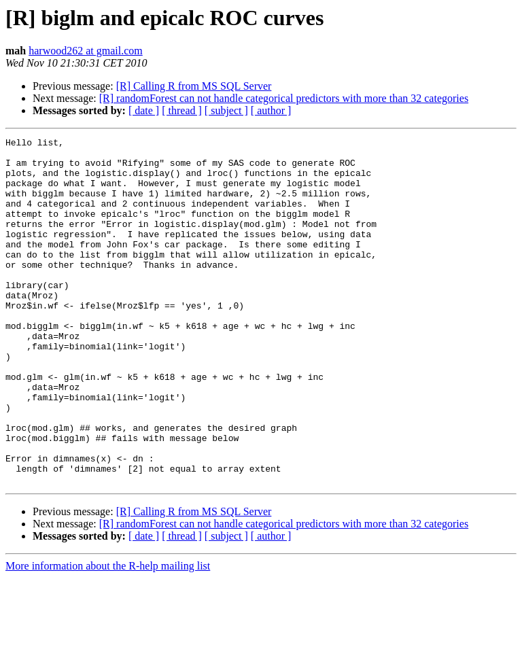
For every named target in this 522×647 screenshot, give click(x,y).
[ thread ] (182, 110)
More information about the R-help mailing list (107, 635)
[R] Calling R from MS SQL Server (194, 86)
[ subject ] (226, 110)
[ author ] (271, 110)
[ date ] (143, 110)
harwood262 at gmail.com (86, 50)
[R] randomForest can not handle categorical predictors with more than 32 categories (283, 98)
